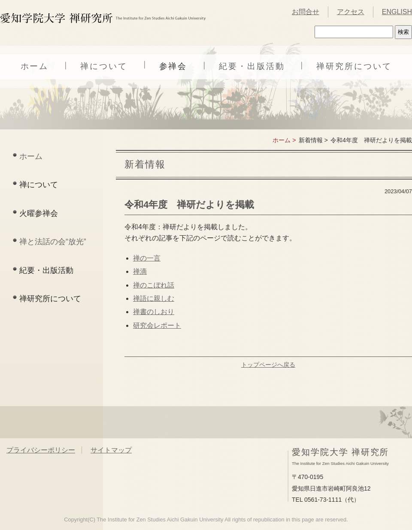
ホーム (35, 66)
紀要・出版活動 (252, 66)
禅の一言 (147, 258)
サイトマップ (111, 450)
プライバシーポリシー (40, 450)
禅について (103, 66)
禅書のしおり (153, 311)
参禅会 (173, 66)
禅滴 (140, 271)
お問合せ (305, 11)
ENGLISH (397, 11)
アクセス (350, 11)
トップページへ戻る (268, 364)
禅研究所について (353, 66)
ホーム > (284, 140)
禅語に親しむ (153, 298)
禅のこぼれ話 (153, 285)
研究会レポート (157, 325)
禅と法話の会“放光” (52, 241)
